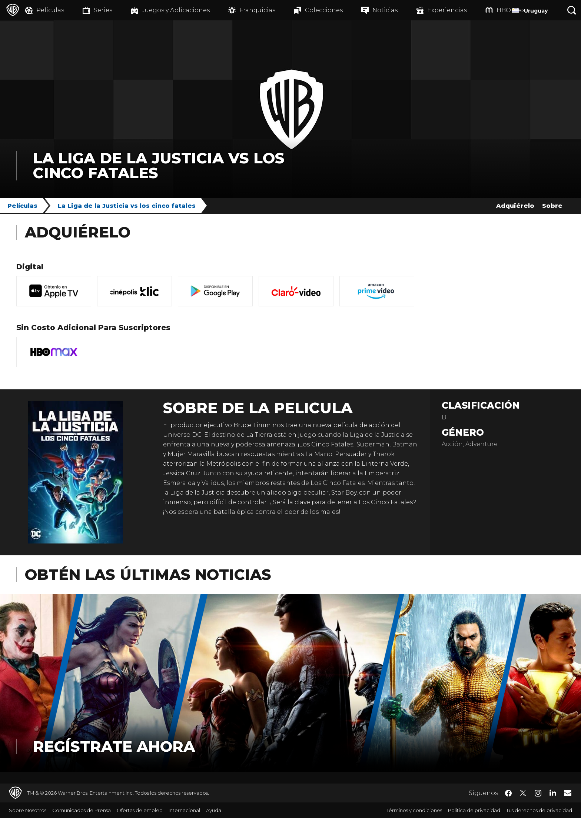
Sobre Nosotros (27, 810)
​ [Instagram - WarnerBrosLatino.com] (538, 793)
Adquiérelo (515, 205)
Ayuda (213, 810)
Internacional (184, 810)
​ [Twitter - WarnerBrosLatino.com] (523, 793)
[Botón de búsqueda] (571, 10)
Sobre (552, 205)
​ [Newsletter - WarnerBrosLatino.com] (567, 793)
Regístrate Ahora (114, 746)
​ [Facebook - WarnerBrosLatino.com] (508, 793)
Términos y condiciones (414, 810)
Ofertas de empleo (140, 810)
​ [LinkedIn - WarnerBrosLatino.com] (552, 792)
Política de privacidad (474, 810)
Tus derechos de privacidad (539, 810)
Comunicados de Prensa (81, 810)
